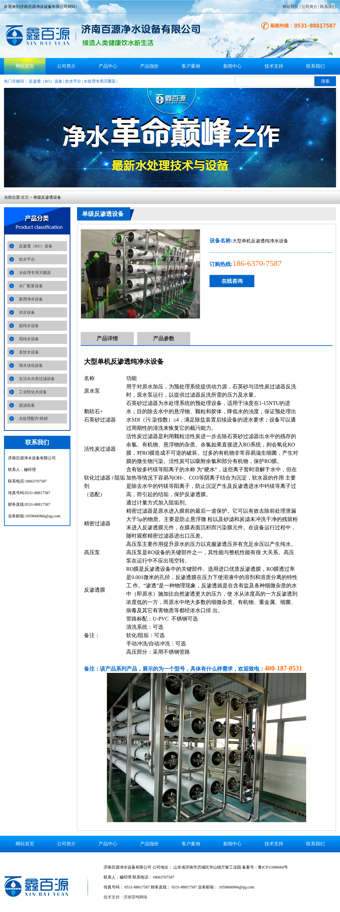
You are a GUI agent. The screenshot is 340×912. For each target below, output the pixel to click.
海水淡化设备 (31, 365)
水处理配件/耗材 (33, 418)
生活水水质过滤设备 (37, 378)
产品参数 (163, 338)
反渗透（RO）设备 (45, 81)
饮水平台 (73, 81)
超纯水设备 (29, 325)
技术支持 (274, 66)
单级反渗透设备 (103, 214)
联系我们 (328, 6)
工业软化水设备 (33, 392)
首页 (25, 197)
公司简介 (309, 6)
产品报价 (149, 66)
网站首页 (290, 6)
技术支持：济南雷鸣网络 (125, 897)
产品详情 (107, 338)
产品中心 (108, 66)
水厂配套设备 (31, 286)
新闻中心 (232, 66)
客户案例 (191, 66)
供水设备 (27, 312)
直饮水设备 (29, 352)
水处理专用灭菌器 (100, 81)
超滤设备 (27, 405)
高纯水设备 (29, 339)
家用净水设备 (31, 299)
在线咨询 (232, 281)
